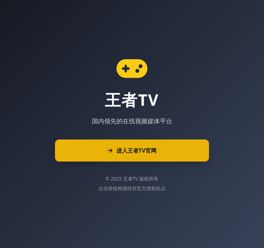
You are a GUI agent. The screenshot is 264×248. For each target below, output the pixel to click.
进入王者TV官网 (132, 150)
